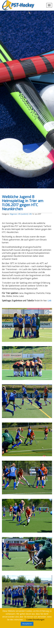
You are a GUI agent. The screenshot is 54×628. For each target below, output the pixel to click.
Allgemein (13, 214)
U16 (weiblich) (23, 214)
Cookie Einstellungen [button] (35, 619)
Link (49, 300)
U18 (30, 214)
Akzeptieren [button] (27, 624)
